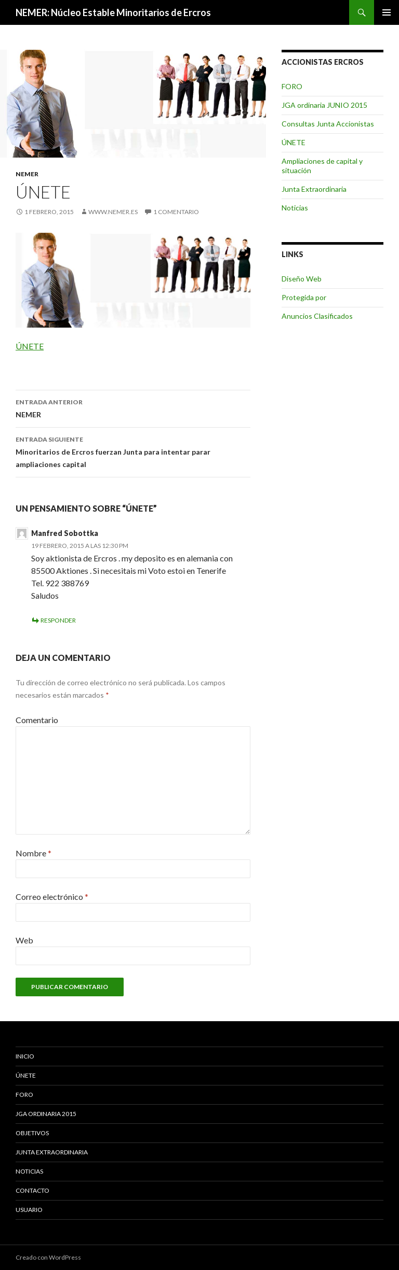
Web (24, 940)
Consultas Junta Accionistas (328, 123)
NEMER (27, 174)
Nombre (33, 853)
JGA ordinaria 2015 (46, 1114)
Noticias (295, 207)
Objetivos (32, 1133)
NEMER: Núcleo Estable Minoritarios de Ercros (113, 12)
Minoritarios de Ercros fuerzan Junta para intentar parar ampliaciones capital (133, 451)
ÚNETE (30, 346)
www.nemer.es (113, 212)
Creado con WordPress (48, 1257)
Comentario (37, 720)
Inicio (25, 1056)
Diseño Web (302, 278)
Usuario (29, 1209)
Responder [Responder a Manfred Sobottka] (58, 620)
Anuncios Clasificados (317, 316)
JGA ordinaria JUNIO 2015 (324, 105)
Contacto (32, 1190)
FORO (292, 86)
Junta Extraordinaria (314, 189)
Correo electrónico (52, 896)
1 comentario (176, 212)
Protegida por (304, 297)
